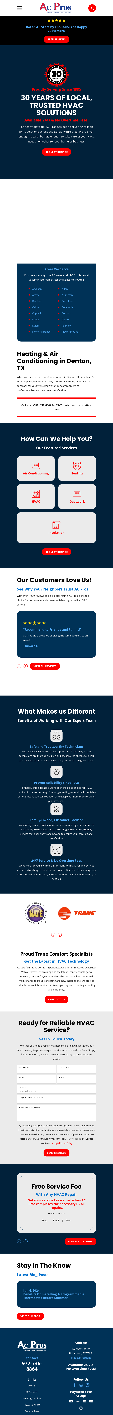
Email (61, 1077)
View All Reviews (45, 666)
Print (68, 1220)
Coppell (36, 313)
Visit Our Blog (30, 1316)
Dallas (35, 319)
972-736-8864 (32, 1366)
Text (44, 1220)
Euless (36, 325)
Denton (66, 319)
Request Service (56, 152)
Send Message (56, 1153)
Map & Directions (81, 1357)
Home (31, 1385)
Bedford (36, 301)
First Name (23, 1067)
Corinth (66, 313)
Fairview (66, 325)
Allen (65, 289)
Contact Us (56, 999)
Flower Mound (70, 331)
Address (22, 1087)
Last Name (64, 1067)
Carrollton (67, 301)
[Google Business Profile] (81, 1385)
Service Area (32, 1411)
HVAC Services (32, 1404)
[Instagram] (87, 1385)
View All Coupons (80, 1241)
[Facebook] (74, 1385)
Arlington (67, 295)
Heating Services (32, 1398)
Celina (35, 307)
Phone (21, 1077)
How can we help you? (29, 1107)
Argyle (36, 295)
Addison (37, 289)
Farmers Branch (41, 331)
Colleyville (67, 307)
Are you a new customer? (30, 1097)
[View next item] (26, 666)
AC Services (31, 1392)
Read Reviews (57, 39)
